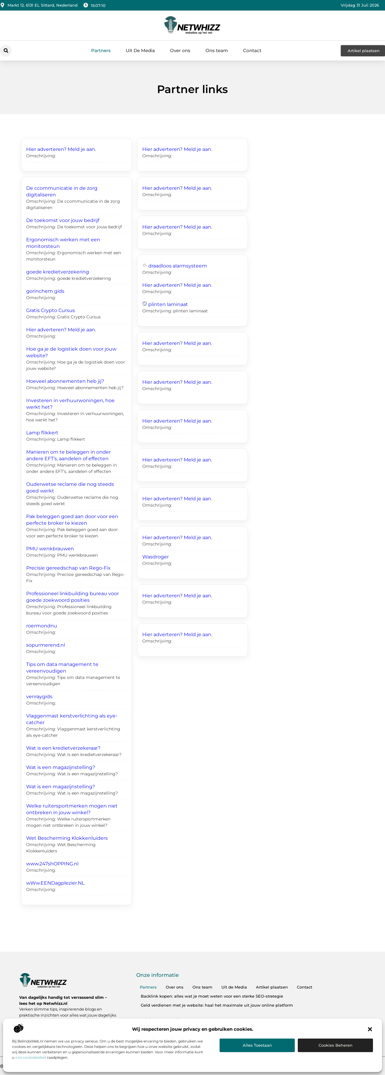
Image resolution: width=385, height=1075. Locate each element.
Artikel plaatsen (272, 987)
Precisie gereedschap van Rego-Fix (68, 568)
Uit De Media (140, 50)
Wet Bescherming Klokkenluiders (67, 838)
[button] (370, 1029)
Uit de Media (234, 987)
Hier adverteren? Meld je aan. (61, 149)
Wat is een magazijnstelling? (60, 767)
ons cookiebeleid (30, 1057)
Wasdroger (155, 557)
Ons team (216, 50)
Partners (101, 50)
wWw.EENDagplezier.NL (55, 883)
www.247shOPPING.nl (52, 864)
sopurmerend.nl (45, 645)
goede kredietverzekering (57, 272)
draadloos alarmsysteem (177, 266)
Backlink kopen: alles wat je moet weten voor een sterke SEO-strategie (212, 996)
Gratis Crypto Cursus (50, 310)
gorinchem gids (45, 291)
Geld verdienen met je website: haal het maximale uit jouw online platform (217, 1005)
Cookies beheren (336, 1045)
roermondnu (41, 626)
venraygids (39, 696)
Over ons (180, 50)
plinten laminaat (168, 304)
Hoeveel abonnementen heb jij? (65, 381)
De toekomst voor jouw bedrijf (62, 220)
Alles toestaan (257, 1045)
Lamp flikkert (42, 433)
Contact (252, 50)
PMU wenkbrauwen (50, 549)
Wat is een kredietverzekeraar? (63, 748)
